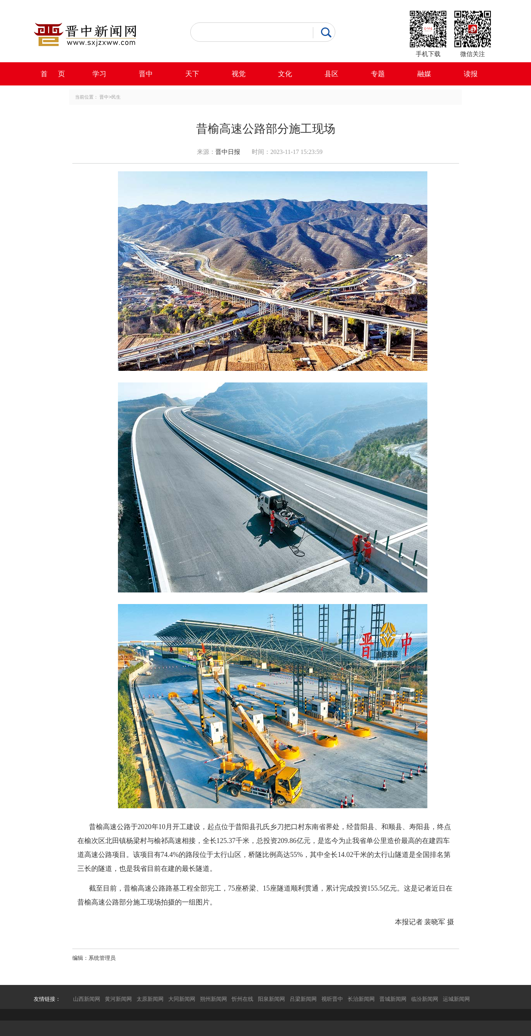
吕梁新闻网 (303, 999)
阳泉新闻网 (271, 999)
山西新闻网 (86, 999)
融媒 (424, 74)
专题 (378, 74)
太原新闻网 (150, 999)
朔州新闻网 (213, 999)
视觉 (239, 74)
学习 (99, 74)
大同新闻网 (181, 999)
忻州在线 (242, 999)
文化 (285, 74)
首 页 (53, 74)
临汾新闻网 (424, 999)
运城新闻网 (456, 999)
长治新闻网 (361, 999)
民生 (116, 97)
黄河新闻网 (118, 999)
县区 (331, 74)
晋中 (146, 74)
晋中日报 (227, 151)
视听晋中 (332, 999)
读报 (471, 74)
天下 (192, 74)
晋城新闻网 (392, 999)
